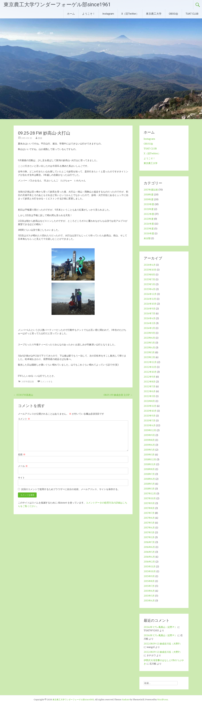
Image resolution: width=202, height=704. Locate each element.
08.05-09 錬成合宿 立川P (118, 394)
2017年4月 (149, 527)
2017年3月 (149, 532)
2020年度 (149, 204)
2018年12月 (150, 459)
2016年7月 (149, 542)
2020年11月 (150, 405)
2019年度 (148, 199)
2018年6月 (149, 478)
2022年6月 (149, 391)
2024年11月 (150, 298)
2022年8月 (149, 381)
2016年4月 (149, 556)
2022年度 (149, 214)
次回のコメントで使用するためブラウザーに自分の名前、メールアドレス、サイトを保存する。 (70, 489)
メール (23, 466)
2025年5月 (149, 284)
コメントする (46, 381)
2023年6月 (149, 337)
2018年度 (148, 194)
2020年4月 (149, 425)
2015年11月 (149, 566)
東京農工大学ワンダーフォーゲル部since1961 (57, 5)
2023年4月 (149, 347)
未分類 (147, 238)
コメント (24, 418)
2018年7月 (149, 474)
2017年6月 (149, 517)
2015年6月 (149, 590)
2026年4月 (149, 264)
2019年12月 (150, 430)
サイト (21, 477)
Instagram (108, 13)
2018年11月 (150, 464)
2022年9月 (149, 376)
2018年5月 (149, 483)
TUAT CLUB (191, 13)
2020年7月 (149, 420)
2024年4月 (149, 318)
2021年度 (149, 209)
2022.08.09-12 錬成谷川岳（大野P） (163, 643)
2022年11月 (150, 367)
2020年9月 (149, 415)
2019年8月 (149, 440)
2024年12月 (150, 294)
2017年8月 (149, 508)
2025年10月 (150, 269)
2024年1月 (149, 328)
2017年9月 (149, 503)
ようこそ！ (88, 13)
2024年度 (149, 223)
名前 (21, 454)
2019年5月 (149, 449)
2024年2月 (149, 323)
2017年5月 (149, 522)
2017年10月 (150, 498)
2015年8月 (149, 581)
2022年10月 (150, 371)
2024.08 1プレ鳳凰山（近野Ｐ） (160, 627)
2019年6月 (149, 444)
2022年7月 (149, 386)
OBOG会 (173, 13)
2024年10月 (150, 303)
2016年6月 (149, 547)
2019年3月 (149, 454)
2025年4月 (149, 289)
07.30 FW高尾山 (23, 394)
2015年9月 (149, 576)
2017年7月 (149, 513)
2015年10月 (150, 571)
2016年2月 (149, 561)
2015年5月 (149, 595)
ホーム (71, 13)
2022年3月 (149, 396)
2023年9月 (149, 332)
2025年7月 (149, 279)
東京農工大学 (154, 13)
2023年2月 (149, 357)
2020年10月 (150, 410)
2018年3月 (149, 488)
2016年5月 (149, 551)
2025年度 (149, 228)
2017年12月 (150, 493)
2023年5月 (149, 342)
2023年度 (149, 218)
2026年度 (149, 233)
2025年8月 (149, 274)
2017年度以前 (28, 381)
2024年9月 (149, 308)
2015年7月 (149, 585)
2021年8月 (149, 401)
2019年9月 (149, 435)
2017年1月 (149, 537)
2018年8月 (149, 469)
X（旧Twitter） (130, 13)
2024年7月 (149, 313)
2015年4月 (149, 600)
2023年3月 (149, 352)
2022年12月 (150, 362)
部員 (40, 138)
